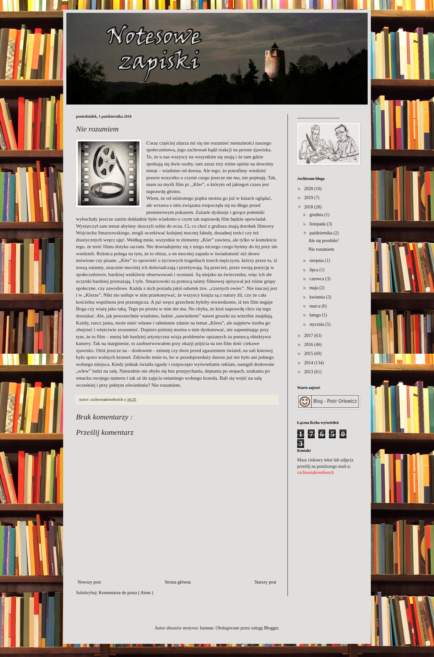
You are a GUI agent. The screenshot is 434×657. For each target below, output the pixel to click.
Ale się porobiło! (323, 240)
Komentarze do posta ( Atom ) (126, 592)
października (320, 233)
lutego (315, 315)
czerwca (316, 278)
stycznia (316, 324)
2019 (308, 197)
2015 (308, 353)
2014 (308, 362)
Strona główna (178, 582)
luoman (206, 628)
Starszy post (265, 582)
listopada (317, 224)
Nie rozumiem (321, 249)
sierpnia (316, 260)
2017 (308, 335)
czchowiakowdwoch (315, 472)
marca (314, 306)
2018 (308, 207)
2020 (308, 188)
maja (313, 287)
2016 (308, 344)
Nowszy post (89, 582)
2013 (308, 371)
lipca (313, 269)
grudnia (316, 214)
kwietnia (317, 297)
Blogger (271, 628)
